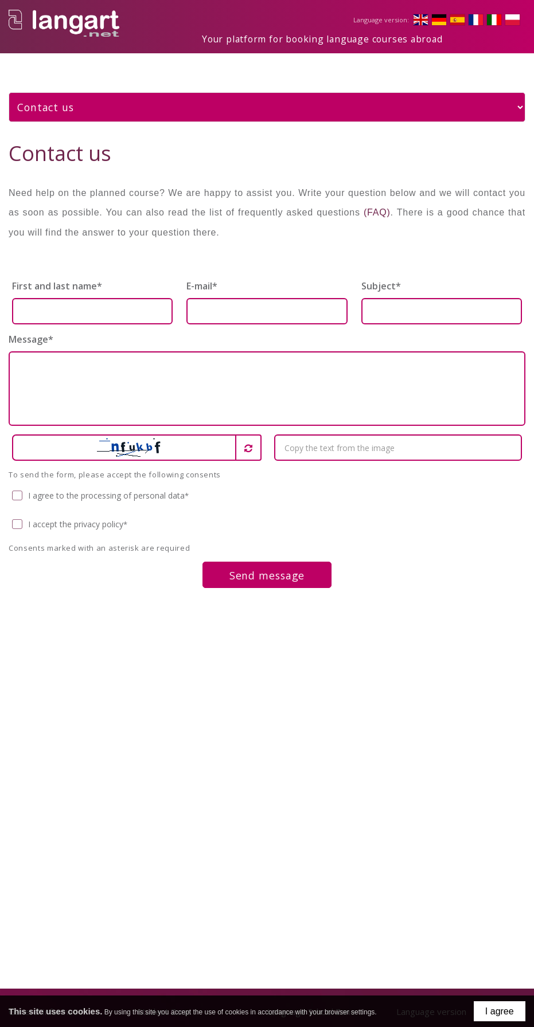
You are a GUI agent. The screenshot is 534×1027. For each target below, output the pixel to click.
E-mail (201, 277)
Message (31, 330)
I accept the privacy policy (70, 516)
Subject (381, 277)
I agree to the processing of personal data (100, 487)
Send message (267, 567)
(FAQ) (377, 204)
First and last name (57, 277)
